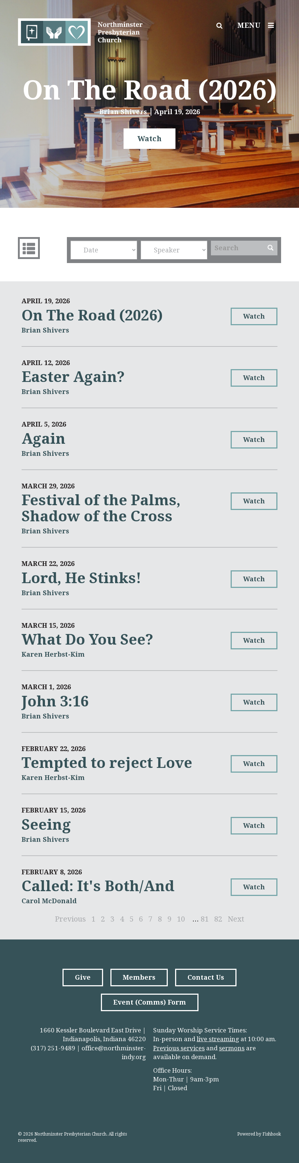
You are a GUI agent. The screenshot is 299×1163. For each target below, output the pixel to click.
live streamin (216, 1039)
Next (236, 919)
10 (181, 919)
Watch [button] (149, 138)
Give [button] (83, 977)
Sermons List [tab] (28, 248)
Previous (70, 919)
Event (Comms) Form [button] (149, 1002)
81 (205, 919)
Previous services (179, 1048)
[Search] (237, 248)
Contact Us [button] (206, 977)
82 (218, 919)
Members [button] (139, 977)
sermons (232, 1048)
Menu (257, 25)
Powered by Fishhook (259, 1134)
